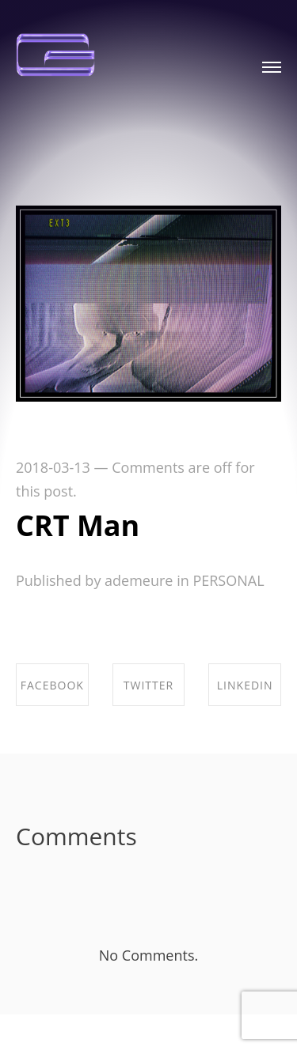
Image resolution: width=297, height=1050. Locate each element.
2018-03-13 (53, 467)
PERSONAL (228, 580)
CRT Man (77, 525)
